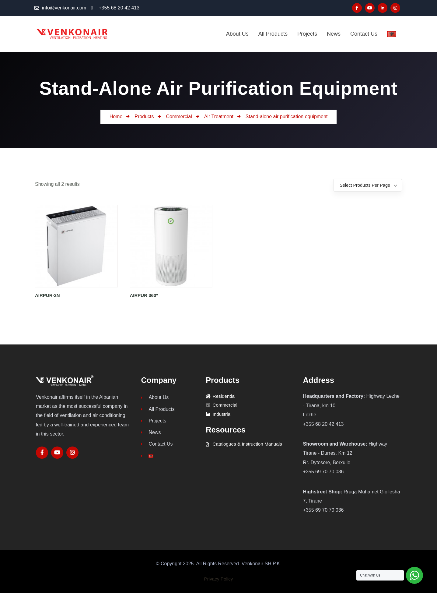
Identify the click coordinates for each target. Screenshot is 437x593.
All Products (157, 409)
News (151, 434)
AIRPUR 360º (144, 295)
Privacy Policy (218, 578)
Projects (153, 422)
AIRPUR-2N (47, 295)
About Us (155, 397)
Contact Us (157, 446)
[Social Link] (357, 8)
